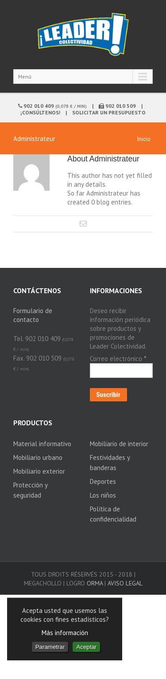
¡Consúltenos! (40, 112)
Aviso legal (125, 583)
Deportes (103, 481)
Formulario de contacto (32, 315)
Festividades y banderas (110, 462)
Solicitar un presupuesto (109, 112)
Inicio (144, 139)
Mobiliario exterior (39, 471)
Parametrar (50, 647)
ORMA (95, 583)
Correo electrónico (118, 358)
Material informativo (42, 444)
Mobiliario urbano (37, 457)
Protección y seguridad (30, 490)
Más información (65, 632)
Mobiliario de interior (119, 444)
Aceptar (86, 647)
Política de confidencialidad (113, 514)
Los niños (103, 495)
